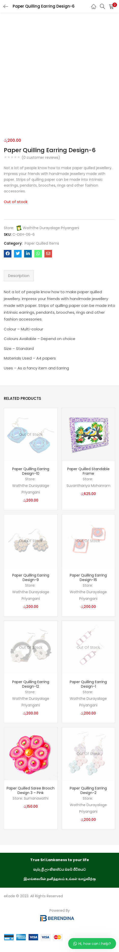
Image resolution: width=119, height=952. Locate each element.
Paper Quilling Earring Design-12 (30, 684)
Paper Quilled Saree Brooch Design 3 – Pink (31, 790)
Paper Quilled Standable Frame (88, 471)
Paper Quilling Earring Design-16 (88, 577)
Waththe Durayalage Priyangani (51, 227)
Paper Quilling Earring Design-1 (88, 684)
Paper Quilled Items (42, 243)
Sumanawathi (36, 798)
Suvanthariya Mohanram (88, 485)
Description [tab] (18, 275)
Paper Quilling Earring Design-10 (30, 471)
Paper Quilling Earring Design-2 (88, 790)
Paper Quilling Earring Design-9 (30, 577)
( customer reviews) (41, 157)
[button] (111, 6)
